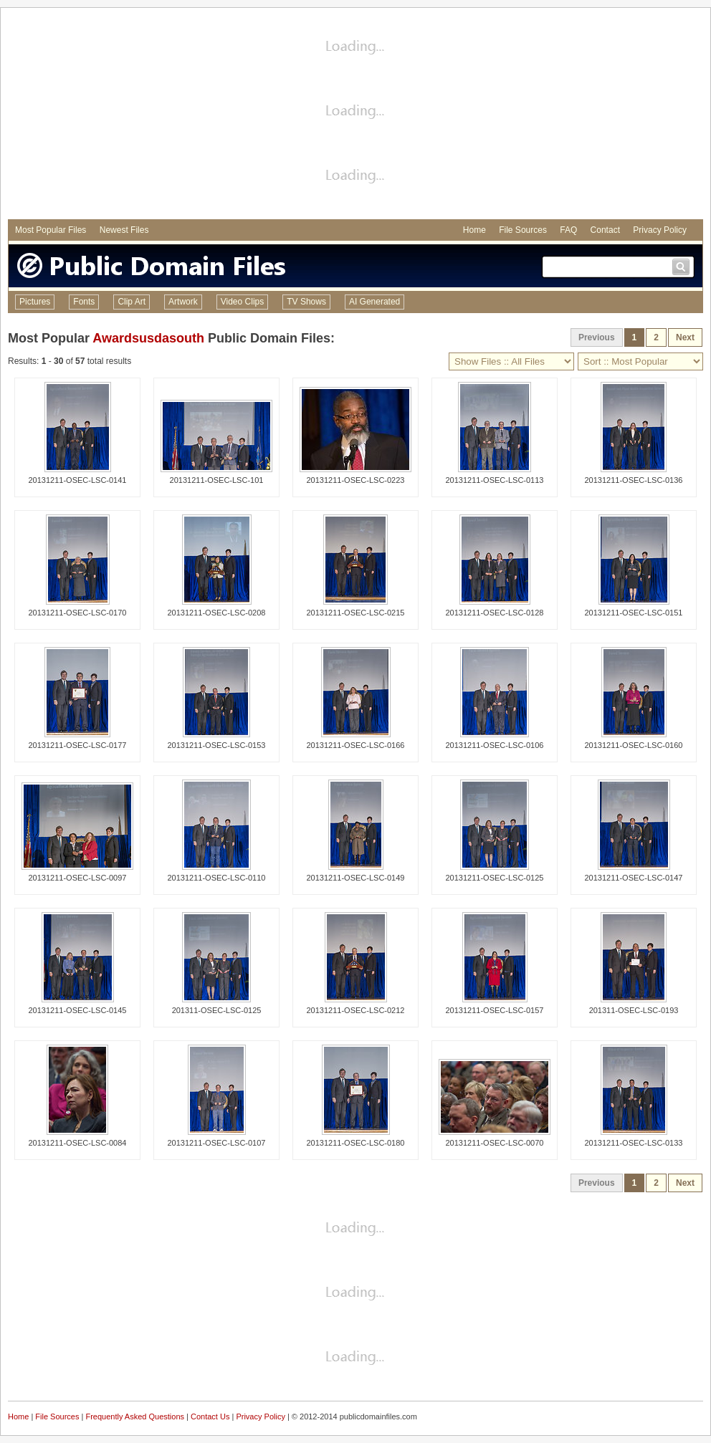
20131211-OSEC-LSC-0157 (495, 1010)
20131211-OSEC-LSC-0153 (217, 745)
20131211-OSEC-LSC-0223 (356, 480)
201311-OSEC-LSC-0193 (634, 1010)
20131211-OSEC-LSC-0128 (495, 612)
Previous (596, 337)
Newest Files (124, 230)
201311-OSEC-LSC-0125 (217, 1010)
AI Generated (374, 302)
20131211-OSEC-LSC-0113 (495, 480)
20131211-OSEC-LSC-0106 (495, 745)
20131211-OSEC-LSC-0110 (217, 877)
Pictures (34, 302)
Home (474, 230)
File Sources (523, 230)
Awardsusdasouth (148, 338)
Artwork (183, 302)
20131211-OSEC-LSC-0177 (78, 745)
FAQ (568, 230)
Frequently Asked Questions (134, 1416)
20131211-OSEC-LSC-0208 (217, 612)
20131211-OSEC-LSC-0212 (356, 1010)
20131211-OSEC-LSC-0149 (356, 877)
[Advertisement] (356, 115)
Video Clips (242, 302)
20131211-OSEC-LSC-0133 (634, 1142)
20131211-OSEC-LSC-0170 (78, 612)
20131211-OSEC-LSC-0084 (78, 1142)
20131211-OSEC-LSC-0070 (495, 1142)
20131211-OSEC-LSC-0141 (78, 480)
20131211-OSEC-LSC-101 (217, 480)
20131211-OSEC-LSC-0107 (217, 1142)
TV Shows (306, 302)
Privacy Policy (660, 230)
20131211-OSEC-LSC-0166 (356, 745)
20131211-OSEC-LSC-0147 (634, 877)
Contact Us (210, 1416)
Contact (605, 230)
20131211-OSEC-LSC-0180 (356, 1142)
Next (685, 337)
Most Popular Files (50, 230)
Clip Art (131, 302)
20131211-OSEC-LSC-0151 (634, 612)
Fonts (84, 302)
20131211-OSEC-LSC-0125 (495, 877)
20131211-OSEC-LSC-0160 (634, 745)
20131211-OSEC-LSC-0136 (634, 480)
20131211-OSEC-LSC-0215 (356, 612)
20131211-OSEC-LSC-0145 (78, 1010)
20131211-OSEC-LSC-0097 (78, 877)
